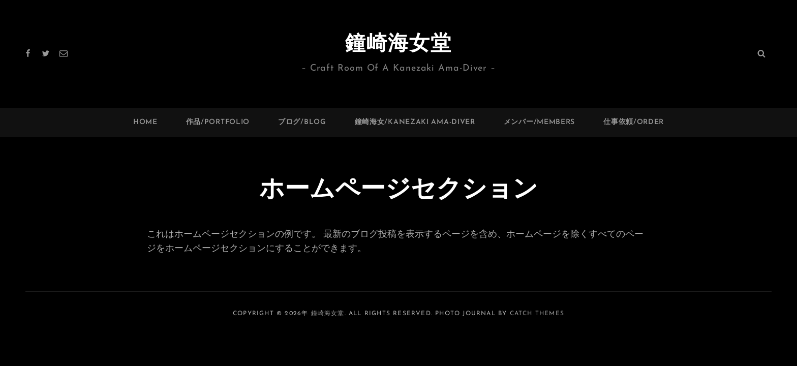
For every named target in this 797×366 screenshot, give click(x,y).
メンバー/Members (539, 122)
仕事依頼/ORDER (633, 122)
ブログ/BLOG (302, 122)
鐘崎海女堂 (398, 45)
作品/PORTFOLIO (218, 122)
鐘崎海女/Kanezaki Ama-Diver (415, 122)
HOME (145, 122)
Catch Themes (537, 314)
